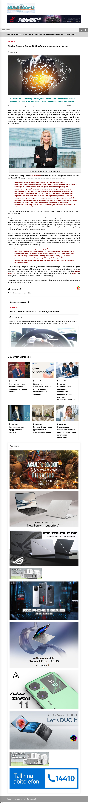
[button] (81, 30)
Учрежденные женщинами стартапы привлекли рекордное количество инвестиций (66, 432)
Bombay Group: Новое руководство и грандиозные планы (42, 429)
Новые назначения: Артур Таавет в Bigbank (17, 429)
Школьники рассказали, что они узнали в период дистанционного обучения (42, 389)
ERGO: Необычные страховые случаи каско (34, 311)
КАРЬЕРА (11, 41)
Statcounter (4, 803)
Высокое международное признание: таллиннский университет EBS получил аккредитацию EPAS (66, 392)
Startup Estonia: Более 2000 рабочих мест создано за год (38, 46)
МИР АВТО (13, 307)
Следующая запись (19, 302)
